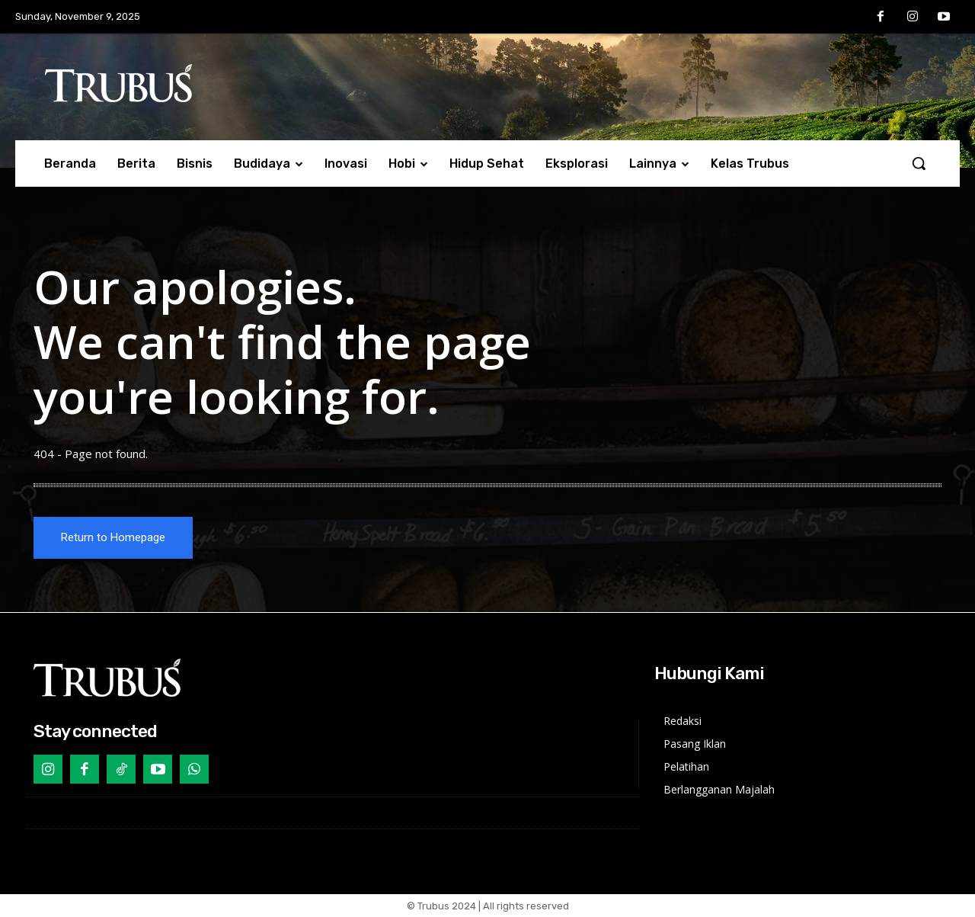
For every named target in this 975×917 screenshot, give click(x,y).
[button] (918, 163)
